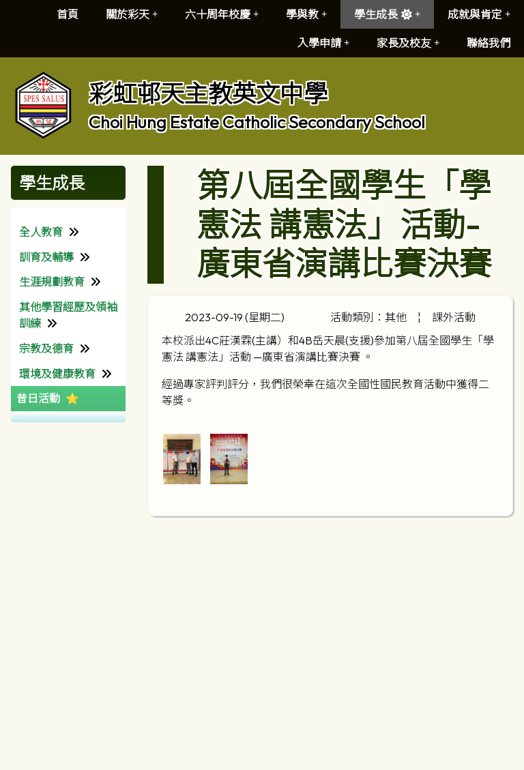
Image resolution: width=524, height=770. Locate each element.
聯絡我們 (488, 43)
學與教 (306, 14)
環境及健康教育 (57, 374)
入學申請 (323, 43)
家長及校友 (408, 43)
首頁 (67, 14)
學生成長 (387, 14)
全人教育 (41, 232)
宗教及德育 (46, 348)
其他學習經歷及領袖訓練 (68, 315)
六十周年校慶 (222, 14)
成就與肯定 (479, 14)
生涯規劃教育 (52, 281)
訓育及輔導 (46, 257)
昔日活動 (38, 398)
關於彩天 (132, 14)
